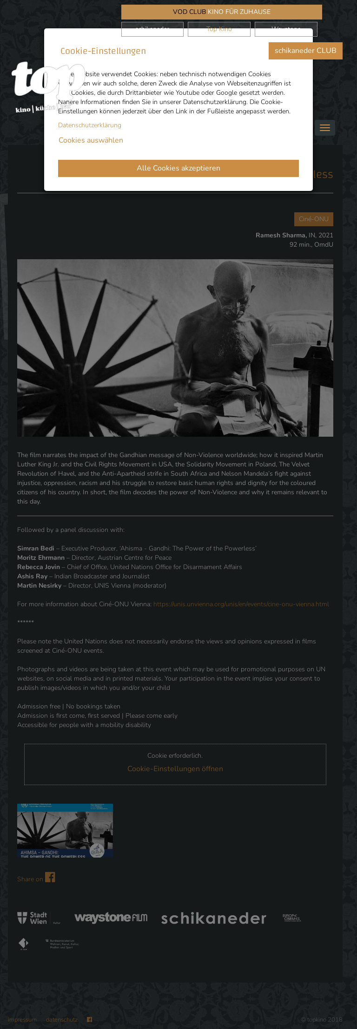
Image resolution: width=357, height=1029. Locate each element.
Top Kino (219, 29)
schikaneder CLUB (306, 51)
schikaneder (152, 29)
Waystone (286, 29)
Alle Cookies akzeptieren (178, 168)
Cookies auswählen (91, 140)
